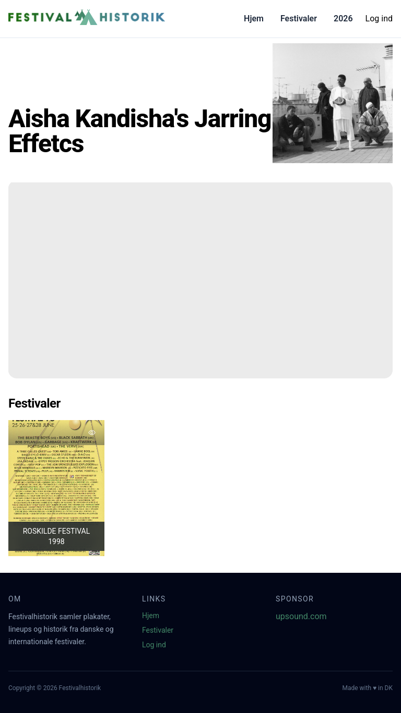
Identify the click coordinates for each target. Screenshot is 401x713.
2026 (343, 18)
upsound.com (301, 616)
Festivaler (298, 18)
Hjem (254, 18)
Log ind (379, 18)
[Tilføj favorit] (92, 432)
